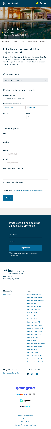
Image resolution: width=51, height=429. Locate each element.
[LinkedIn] (37, 373)
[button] (45, 3)
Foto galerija (32, 41)
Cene (22, 41)
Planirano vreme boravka (12, 104)
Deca (28, 113)
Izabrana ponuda (9, 95)
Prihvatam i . (24, 191)
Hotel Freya (6, 41)
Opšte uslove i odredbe (21, 191)
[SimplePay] (25, 400)
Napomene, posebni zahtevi (13, 168)
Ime (4, 133)
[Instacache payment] (25, 406)
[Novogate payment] (25, 388)
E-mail (5, 159)
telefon (5, 150)
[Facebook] (28, 373)
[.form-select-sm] (25, 80)
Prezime (6, 142)
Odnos (42, 41)
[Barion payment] (25, 394)
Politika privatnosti (36, 191)
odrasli (5, 113)
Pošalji (8, 198)
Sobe (15, 41)
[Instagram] (32, 373)
